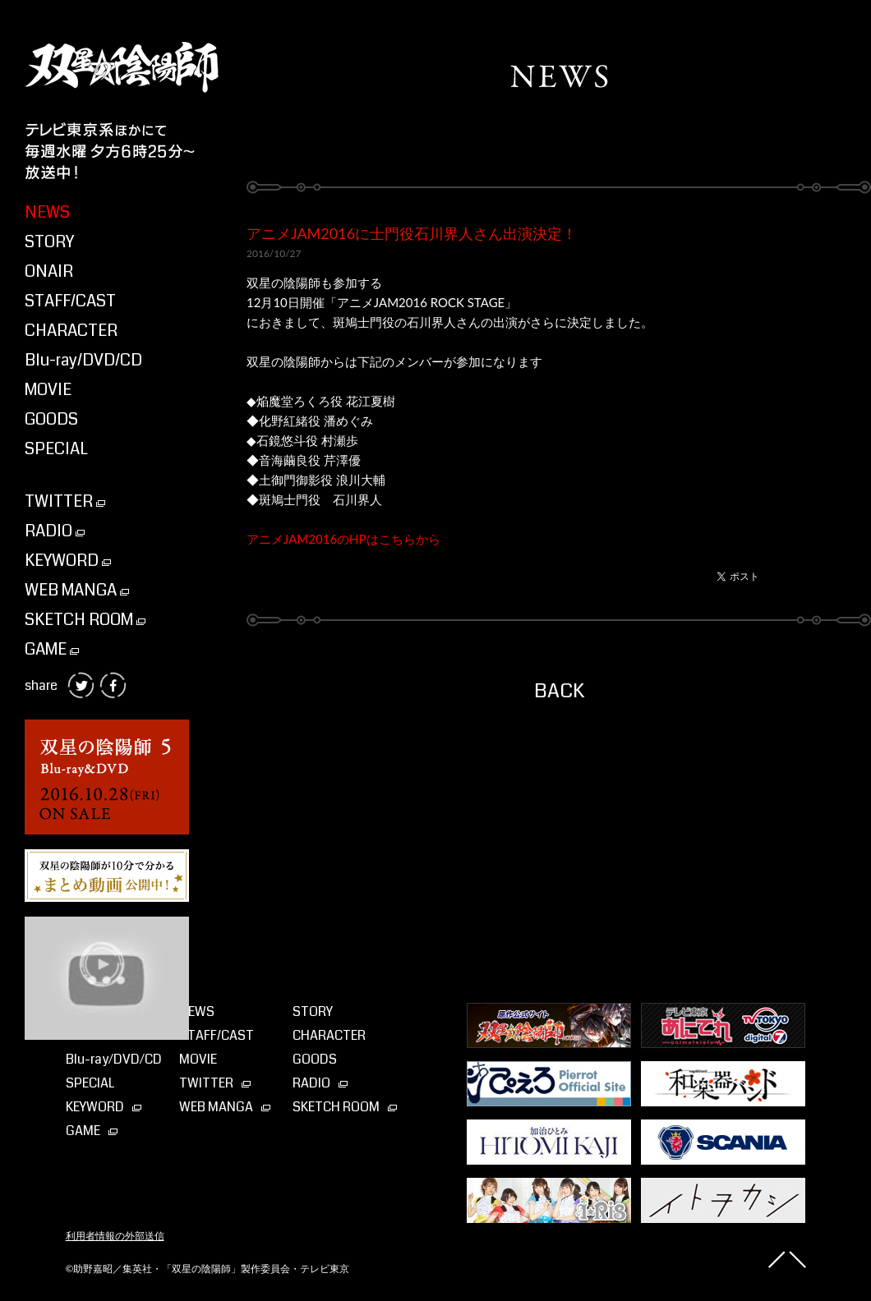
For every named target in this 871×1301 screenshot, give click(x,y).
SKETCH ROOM (85, 620)
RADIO (55, 531)
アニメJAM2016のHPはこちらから (343, 538)
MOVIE (48, 390)
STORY (49, 242)
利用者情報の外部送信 (115, 1236)
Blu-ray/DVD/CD (83, 360)
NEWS (47, 212)
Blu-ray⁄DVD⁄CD (114, 1059)
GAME (52, 649)
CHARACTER (71, 330)
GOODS (51, 419)
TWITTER (65, 501)
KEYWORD (68, 560)
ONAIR (49, 271)
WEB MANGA (77, 590)
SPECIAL (56, 449)
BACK (559, 691)
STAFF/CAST (70, 301)
